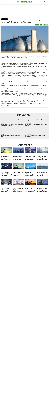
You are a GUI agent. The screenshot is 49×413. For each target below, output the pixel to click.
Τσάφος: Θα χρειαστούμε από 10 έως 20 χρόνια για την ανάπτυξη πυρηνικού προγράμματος (30, 158)
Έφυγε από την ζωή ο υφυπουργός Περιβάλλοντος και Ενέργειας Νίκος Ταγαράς (36, 130)
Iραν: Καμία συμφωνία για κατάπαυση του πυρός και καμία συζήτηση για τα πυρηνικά (11, 130)
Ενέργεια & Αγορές (4, 18)
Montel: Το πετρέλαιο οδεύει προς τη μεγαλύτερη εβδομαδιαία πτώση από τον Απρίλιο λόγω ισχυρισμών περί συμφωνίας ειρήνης (42, 174)
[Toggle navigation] (2, 2)
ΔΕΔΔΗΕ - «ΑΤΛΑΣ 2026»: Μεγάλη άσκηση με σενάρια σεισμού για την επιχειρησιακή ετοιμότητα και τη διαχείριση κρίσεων (18, 190)
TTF (43, 24)
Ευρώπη (41, 24)
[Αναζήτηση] (47, 4)
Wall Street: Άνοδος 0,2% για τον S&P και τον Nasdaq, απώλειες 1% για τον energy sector (36, 125)
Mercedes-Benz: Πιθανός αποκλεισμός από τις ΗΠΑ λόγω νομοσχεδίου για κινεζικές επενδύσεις (35, 136)
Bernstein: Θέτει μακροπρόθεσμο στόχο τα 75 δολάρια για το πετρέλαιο (30, 190)
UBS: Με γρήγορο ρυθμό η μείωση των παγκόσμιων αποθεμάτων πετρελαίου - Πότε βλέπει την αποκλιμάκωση (18, 174)
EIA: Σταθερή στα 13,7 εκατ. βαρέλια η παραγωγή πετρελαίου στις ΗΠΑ (6, 158)
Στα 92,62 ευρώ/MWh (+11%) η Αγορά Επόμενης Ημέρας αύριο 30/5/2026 (6, 174)
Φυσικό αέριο (37, 24)
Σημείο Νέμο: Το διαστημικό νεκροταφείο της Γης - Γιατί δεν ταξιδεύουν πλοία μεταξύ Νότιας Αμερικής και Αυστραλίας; (12, 125)
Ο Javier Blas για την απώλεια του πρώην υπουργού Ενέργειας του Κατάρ (11, 119)
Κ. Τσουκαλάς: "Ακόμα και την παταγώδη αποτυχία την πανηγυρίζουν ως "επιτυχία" (11, 136)
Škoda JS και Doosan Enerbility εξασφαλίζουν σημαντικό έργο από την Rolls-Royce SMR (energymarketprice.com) (42, 158)
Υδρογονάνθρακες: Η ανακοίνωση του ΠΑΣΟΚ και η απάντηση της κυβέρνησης (18, 158)
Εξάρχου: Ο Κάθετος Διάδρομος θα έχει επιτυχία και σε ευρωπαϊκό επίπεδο (5, 190)
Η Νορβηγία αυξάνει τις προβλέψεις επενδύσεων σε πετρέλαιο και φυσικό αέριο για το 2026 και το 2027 (42, 190)
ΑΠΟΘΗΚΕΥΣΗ (46, 24)
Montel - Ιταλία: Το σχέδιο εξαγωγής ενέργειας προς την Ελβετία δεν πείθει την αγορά (30, 174)
